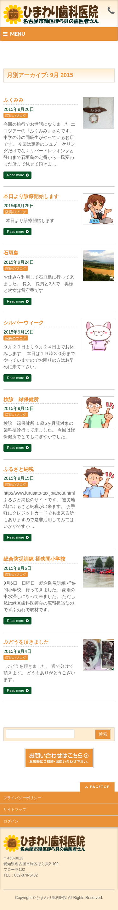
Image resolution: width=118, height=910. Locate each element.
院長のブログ (15, 116)
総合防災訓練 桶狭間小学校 (34, 559)
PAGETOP (100, 787)
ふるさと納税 (18, 469)
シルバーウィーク (23, 322)
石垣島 (11, 253)
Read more (15, 175)
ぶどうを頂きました (26, 642)
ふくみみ (13, 100)
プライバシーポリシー (22, 798)
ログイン (11, 821)
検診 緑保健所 (21, 399)
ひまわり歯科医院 (52, 897)
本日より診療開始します (31, 196)
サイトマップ (14, 809)
